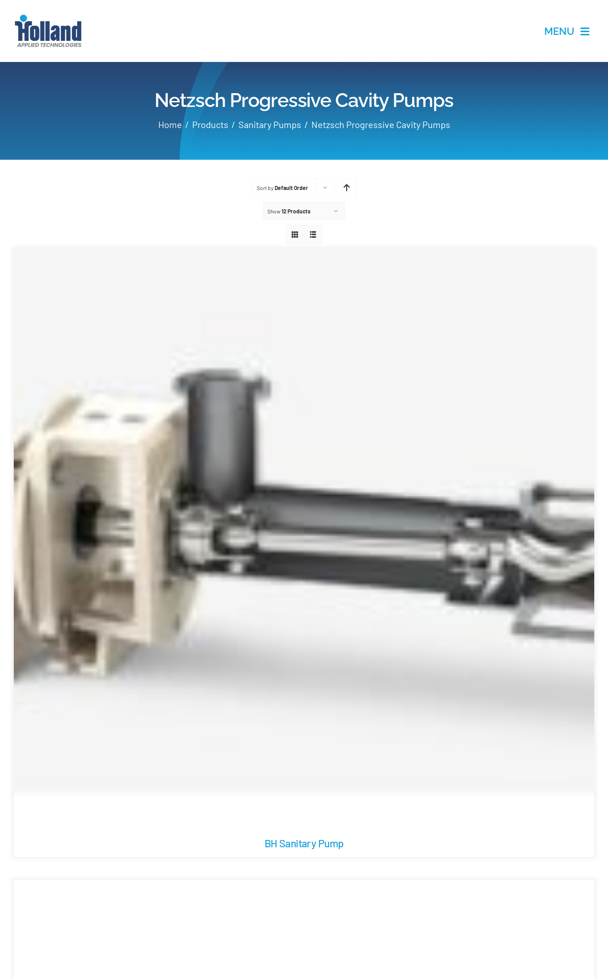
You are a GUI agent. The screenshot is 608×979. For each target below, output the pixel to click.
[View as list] (313, 234)
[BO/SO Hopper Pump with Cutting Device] (304, 887)
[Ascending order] (347, 187)
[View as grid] (295, 234)
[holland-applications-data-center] (48, 18)
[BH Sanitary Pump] (304, 255)
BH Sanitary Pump (304, 843)
